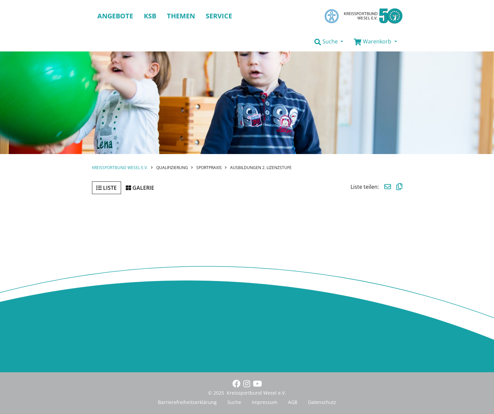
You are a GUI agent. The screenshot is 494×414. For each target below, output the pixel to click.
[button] (329, 41)
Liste (106, 187)
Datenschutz (322, 402)
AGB (292, 402)
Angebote (115, 15)
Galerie (140, 187)
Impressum (264, 402)
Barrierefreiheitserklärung (187, 402)
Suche (234, 402)
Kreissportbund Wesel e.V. (120, 167)
